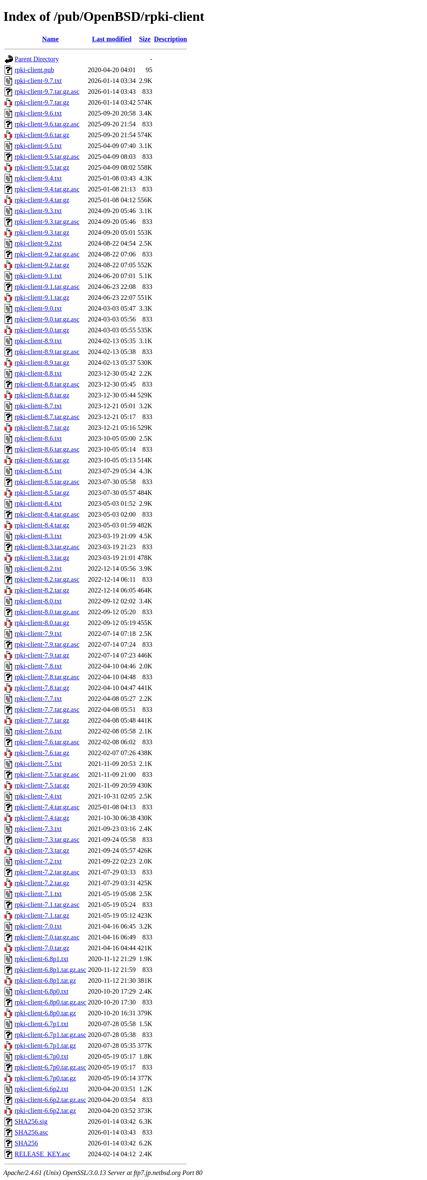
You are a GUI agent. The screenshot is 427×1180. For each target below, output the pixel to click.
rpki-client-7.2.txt (38, 861)
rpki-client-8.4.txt (38, 503)
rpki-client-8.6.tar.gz (42, 460)
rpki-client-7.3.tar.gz (42, 850)
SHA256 (26, 1143)
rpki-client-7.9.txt (38, 633)
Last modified (112, 39)
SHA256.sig (31, 1121)
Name (50, 39)
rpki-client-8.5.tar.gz (42, 492)
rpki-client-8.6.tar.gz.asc (47, 449)
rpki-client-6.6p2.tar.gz (45, 1110)
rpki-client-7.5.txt (38, 763)
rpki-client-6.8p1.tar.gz (45, 980)
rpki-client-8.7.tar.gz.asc (47, 416)
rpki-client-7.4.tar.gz (42, 817)
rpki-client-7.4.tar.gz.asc (47, 807)
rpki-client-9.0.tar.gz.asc (47, 319)
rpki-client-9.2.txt (38, 243)
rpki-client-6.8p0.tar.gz (45, 1013)
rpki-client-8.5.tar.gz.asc (47, 481)
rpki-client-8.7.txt (38, 405)
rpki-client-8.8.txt (38, 373)
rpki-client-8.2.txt (38, 568)
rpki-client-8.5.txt (38, 471)
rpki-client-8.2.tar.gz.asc (47, 579)
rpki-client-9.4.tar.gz (42, 199)
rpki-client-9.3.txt (38, 210)
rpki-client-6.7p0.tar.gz (45, 1078)
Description (170, 39)
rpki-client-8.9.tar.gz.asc (47, 351)
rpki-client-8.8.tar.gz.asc (47, 384)
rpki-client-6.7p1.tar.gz (45, 1045)
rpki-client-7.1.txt (38, 893)
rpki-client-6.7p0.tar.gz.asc (50, 1067)
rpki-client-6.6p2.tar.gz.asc (50, 1099)
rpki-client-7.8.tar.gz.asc (47, 676)
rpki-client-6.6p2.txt (41, 1088)
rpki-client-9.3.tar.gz (42, 232)
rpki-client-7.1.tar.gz (42, 915)
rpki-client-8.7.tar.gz (42, 427)
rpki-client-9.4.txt (38, 178)
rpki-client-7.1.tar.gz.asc (47, 904)
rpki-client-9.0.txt (38, 308)
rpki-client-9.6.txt (38, 113)
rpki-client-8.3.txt (38, 536)
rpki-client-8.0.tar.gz (42, 622)
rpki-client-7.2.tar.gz (42, 882)
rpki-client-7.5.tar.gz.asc (47, 774)
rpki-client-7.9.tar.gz (42, 655)
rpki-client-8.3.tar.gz (42, 557)
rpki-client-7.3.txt (38, 828)
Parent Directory (37, 59)
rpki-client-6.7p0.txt (41, 1056)
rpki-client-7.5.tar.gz (42, 785)
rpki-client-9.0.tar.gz (42, 330)
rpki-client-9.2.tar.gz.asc (47, 254)
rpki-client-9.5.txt (38, 145)
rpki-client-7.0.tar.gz (42, 948)
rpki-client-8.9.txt (38, 340)
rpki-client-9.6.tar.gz (42, 134)
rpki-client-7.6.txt (38, 731)
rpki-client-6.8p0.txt (41, 991)
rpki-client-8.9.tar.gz (42, 362)
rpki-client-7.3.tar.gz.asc (47, 839)
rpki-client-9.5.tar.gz (42, 167)
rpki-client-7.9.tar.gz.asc (47, 644)
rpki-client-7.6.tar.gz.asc (47, 742)
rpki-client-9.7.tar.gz (42, 102)
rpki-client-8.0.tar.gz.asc (47, 611)
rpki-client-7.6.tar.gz (42, 752)
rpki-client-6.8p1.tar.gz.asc (50, 969)
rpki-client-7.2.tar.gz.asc (47, 872)
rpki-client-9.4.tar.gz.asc (47, 189)
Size (145, 39)
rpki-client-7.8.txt (38, 666)
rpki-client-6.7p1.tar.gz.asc (50, 1034)
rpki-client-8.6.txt (38, 438)
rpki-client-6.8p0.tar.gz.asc (50, 1002)
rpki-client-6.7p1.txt (41, 1023)
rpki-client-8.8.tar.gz (42, 395)
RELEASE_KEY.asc (42, 1153)
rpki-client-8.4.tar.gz (42, 525)
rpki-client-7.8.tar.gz (42, 687)
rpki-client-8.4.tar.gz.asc (47, 514)
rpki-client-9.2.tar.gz (42, 265)
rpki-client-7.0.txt (38, 926)
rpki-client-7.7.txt (38, 698)
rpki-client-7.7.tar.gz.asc (47, 709)
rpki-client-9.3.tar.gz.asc (47, 221)
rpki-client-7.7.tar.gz (42, 720)
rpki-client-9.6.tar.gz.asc (47, 124)
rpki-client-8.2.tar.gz (42, 590)
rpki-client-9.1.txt (38, 275)
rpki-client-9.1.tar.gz (42, 297)
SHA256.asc (31, 1132)
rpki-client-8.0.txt (38, 601)
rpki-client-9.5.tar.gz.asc (47, 156)
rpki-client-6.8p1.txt (41, 958)
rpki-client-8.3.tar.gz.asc (47, 546)
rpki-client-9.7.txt (38, 80)
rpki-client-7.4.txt (38, 796)
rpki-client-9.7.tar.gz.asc (47, 91)
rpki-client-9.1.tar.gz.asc (47, 286)
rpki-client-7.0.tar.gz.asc (47, 937)
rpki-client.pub (34, 69)
